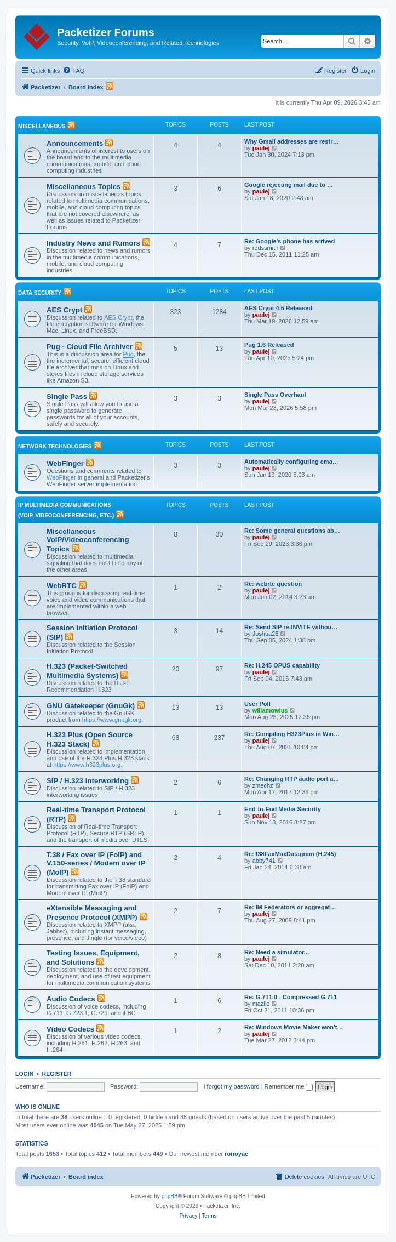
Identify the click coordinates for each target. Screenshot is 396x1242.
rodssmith (265, 247)
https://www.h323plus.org (86, 764)
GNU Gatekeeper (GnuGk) (91, 706)
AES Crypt (64, 310)
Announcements (75, 143)
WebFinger (65, 463)
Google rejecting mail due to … (288, 184)
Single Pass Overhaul (275, 394)
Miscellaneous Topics (83, 187)
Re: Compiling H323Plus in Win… (292, 734)
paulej (261, 148)
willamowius (270, 710)
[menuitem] (73, 70)
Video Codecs (70, 1029)
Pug (128, 354)
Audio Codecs (71, 999)
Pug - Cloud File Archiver (90, 347)
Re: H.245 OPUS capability (282, 665)
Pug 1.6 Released (269, 344)
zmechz (262, 785)
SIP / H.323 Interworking (88, 781)
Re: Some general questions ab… (292, 530)
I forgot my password (232, 1086)
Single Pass (67, 396)
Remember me (289, 1086)
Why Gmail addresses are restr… (291, 141)
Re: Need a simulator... (276, 952)
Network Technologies (54, 446)
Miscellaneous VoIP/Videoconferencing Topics (88, 540)
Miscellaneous (42, 126)
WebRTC (62, 586)
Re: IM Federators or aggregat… (290, 907)
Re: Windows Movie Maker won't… (293, 1027)
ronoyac (236, 1153)
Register (57, 1073)
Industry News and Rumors (93, 243)
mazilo (261, 1003)
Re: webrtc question (273, 583)
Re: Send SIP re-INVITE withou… (290, 627)
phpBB (170, 1196)
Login (24, 1073)
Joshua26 (265, 633)
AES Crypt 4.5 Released (278, 308)
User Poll (257, 703)
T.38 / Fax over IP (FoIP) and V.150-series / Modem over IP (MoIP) (96, 863)
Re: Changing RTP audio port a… (291, 779)
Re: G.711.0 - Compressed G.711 (290, 997)
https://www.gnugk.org (111, 719)
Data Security (39, 293)
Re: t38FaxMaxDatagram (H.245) (290, 854)
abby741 (264, 860)
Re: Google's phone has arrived (289, 241)
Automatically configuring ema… (291, 461)
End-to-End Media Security (282, 809)
